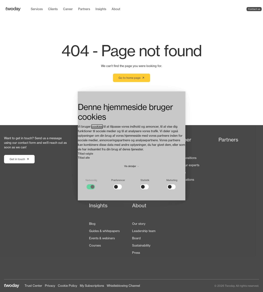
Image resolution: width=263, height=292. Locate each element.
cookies (97, 126)
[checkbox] (91, 184)
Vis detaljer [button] (131, 166)
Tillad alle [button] (84, 157)
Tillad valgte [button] (85, 153)
